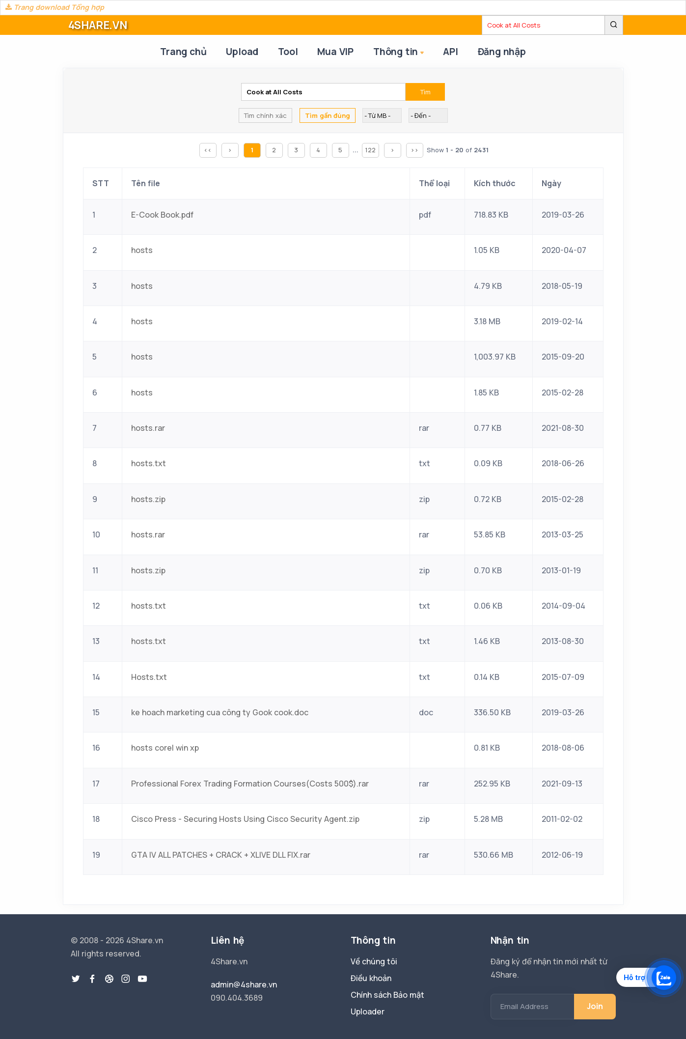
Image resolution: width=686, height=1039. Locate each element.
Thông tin (399, 52)
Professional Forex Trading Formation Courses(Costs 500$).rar (250, 783)
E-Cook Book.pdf (162, 214)
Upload (242, 51)
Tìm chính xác (265, 115)
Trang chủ (183, 51)
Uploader (367, 1011)
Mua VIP (335, 51)
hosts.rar (148, 427)
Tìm (425, 91)
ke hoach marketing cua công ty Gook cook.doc (219, 712)
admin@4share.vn (244, 984)
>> (414, 149)
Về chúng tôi (374, 961)
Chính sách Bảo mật (387, 994)
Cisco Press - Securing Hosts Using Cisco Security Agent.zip (245, 819)
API (450, 51)
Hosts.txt (149, 677)
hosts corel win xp (165, 747)
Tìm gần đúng (327, 115)
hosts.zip (148, 499)
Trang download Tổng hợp (54, 7)
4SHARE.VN (97, 25)
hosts (142, 250)
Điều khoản (371, 978)
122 (370, 149)
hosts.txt (148, 463)
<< (208, 149)
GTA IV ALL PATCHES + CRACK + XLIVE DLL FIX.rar (220, 854)
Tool (288, 51)
